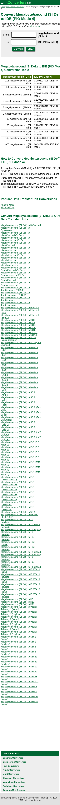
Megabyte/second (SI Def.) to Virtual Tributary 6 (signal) (19, 628)
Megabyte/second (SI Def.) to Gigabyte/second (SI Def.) (15, 274)
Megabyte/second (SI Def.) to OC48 (18, 330)
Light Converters (11, 774)
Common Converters (13, 758)
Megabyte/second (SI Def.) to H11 (17, 602)
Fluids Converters (11, 770)
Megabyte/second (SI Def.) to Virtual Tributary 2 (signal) (19, 618)
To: (8, 42)
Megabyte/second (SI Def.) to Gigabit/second (15, 279)
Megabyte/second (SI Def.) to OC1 (18, 320)
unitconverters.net (33, 800)
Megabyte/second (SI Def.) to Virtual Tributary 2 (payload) (19, 623)
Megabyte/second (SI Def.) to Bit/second (21, 225)
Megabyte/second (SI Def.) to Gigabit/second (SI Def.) (15, 269)
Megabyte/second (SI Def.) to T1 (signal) (21, 529)
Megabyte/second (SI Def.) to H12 (17, 604)
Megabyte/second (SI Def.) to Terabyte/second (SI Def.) (15, 293)
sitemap (44, 798)
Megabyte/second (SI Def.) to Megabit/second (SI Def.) (15, 254)
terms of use (18, 798)
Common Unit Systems (14, 790)
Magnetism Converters (14, 782)
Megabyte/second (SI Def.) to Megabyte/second (15, 264)
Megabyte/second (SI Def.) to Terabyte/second (15, 303)
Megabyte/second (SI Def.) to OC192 (19, 332)
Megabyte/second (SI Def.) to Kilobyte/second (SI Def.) (15, 239)
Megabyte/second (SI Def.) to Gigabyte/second (15, 283)
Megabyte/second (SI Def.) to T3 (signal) (21, 554)
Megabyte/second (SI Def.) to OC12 (18, 325)
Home (3, 7)
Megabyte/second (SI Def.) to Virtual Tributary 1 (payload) (19, 613)
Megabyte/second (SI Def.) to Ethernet (20, 307)
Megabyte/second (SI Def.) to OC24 (18, 327)
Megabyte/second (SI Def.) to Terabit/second (15, 298)
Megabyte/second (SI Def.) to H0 (17, 599)
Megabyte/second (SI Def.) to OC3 (18, 322)
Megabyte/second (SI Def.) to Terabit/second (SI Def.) (15, 288)
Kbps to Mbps (7, 205)
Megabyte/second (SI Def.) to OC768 (19, 335)
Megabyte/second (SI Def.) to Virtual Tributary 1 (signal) (19, 608)
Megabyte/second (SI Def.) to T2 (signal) (21, 552)
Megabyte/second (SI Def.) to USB (18, 512)
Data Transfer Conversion (15, 7)
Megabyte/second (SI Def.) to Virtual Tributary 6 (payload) (19, 633)
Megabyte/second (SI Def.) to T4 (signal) (21, 567)
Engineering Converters (14, 762)
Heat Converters (11, 766)
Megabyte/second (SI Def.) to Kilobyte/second (15, 249)
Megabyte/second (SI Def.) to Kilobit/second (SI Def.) (15, 234)
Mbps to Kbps (7, 207)
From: (6, 34)
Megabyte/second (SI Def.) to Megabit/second (15, 259)
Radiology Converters (13, 786)
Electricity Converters (13, 778)
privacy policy (32, 798)
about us (5, 798)
